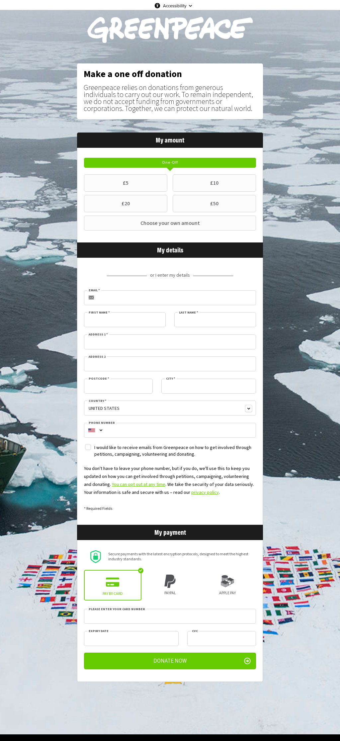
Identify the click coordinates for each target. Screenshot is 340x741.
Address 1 (98, 334)
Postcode (99, 379)
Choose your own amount (143, 223)
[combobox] (170, 408)
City (170, 379)
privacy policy (205, 492)
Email (94, 290)
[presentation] (170, 163)
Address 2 (97, 357)
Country (98, 401)
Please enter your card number (117, 609)
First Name (99, 313)
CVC (195, 631)
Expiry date (99, 631)
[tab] (170, 163)
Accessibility (174, 6)
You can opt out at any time (138, 484)
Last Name (188, 313)
